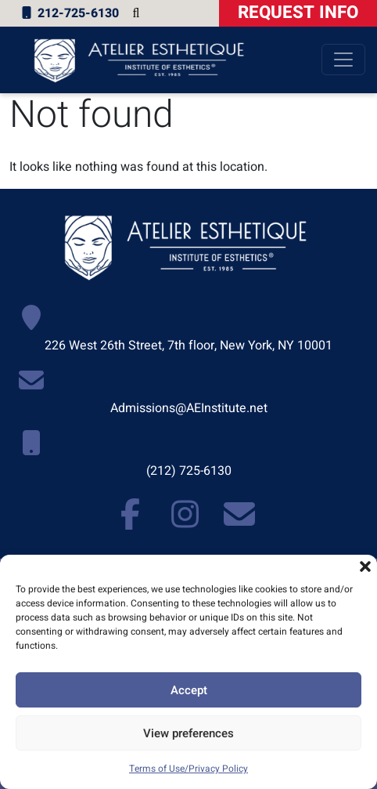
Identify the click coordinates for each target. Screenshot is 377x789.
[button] (365, 566)
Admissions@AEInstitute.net (188, 408)
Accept (189, 690)
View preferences (188, 733)
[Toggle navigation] (343, 59)
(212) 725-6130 (189, 470)
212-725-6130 (69, 13)
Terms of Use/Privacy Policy (188, 769)
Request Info (298, 12)
